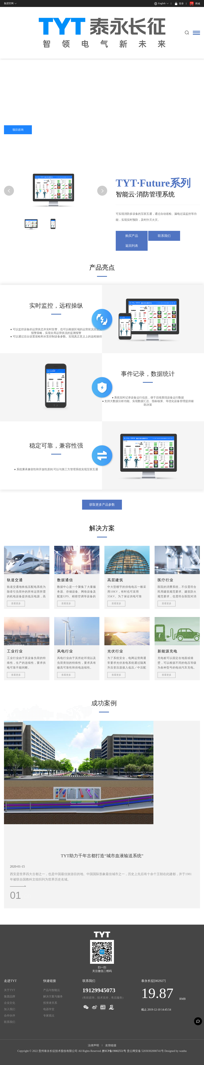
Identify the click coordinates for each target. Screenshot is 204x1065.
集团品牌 (9, 996)
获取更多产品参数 (102, 504)
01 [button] (15, 895)
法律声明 (93, 1045)
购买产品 (131, 235)
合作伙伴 (9, 1015)
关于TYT (9, 990)
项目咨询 (18, 129)
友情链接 (110, 1045)
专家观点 (48, 1015)
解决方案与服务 (53, 996)
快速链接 (49, 980)
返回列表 (131, 245)
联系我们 (164, 235)
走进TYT (10, 980)
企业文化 (9, 1002)
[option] (102, 772)
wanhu (182, 1050)
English (162, 3)
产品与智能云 (51, 990)
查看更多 (16, 603)
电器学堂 (48, 1009)
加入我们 (9, 1009)
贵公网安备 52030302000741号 (145, 1050)
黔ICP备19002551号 (114, 1050)
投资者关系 (50, 1002)
